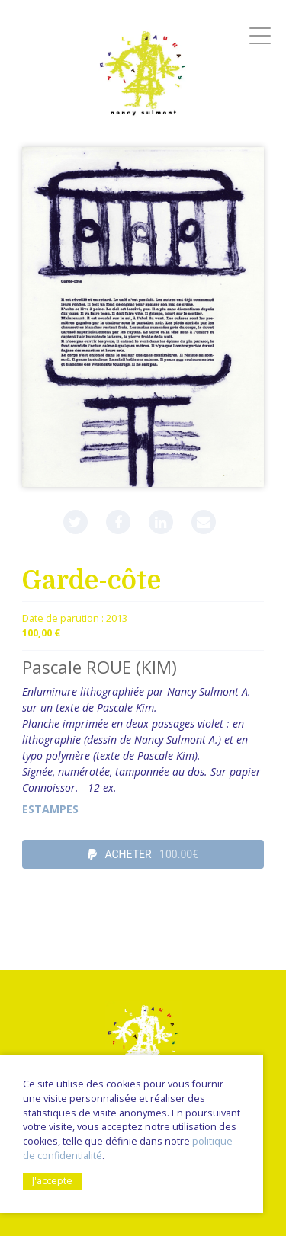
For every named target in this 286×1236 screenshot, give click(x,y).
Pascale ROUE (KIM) (99, 667)
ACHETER (143, 854)
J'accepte (52, 1180)
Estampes (50, 809)
